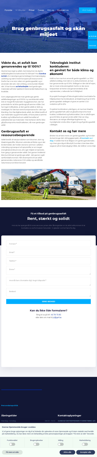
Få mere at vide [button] (12, 452)
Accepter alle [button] (85, 452)
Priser (32, 10)
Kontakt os (63, 10)
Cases (41, 10)
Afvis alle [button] (67, 452)
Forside (8, 10)
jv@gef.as (57, 317)
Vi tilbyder (20, 10)
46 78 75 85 (56, 315)
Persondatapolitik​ (9, 405)
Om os (50, 10)
